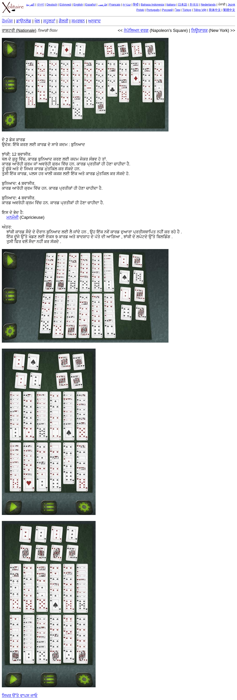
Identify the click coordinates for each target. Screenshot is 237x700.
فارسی (102, 4)
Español (90, 4)
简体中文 (215, 10)
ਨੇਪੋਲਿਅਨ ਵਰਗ (136, 30)
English (78, 4)
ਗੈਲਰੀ (63, 21)
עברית (127, 4)
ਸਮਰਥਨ (78, 21)
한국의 (194, 4)
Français (114, 4)
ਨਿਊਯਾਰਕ (199, 30)
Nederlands (208, 4)
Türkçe (186, 10)
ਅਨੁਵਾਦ (94, 21)
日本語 (182, 4)
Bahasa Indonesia (152, 4)
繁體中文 (229, 10)
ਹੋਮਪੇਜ (7, 21)
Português (153, 10)
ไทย (177, 10)
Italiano (171, 4)
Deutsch (52, 4)
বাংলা (40, 4)
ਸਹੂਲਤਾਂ (49, 21)
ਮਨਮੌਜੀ (12, 217)
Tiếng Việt (199, 10)
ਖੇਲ (37, 21)
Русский (167, 10)
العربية (30, 4)
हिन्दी (135, 4)
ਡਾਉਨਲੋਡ (23, 21)
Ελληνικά (65, 4)
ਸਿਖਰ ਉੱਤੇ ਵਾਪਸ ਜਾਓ (19, 695)
